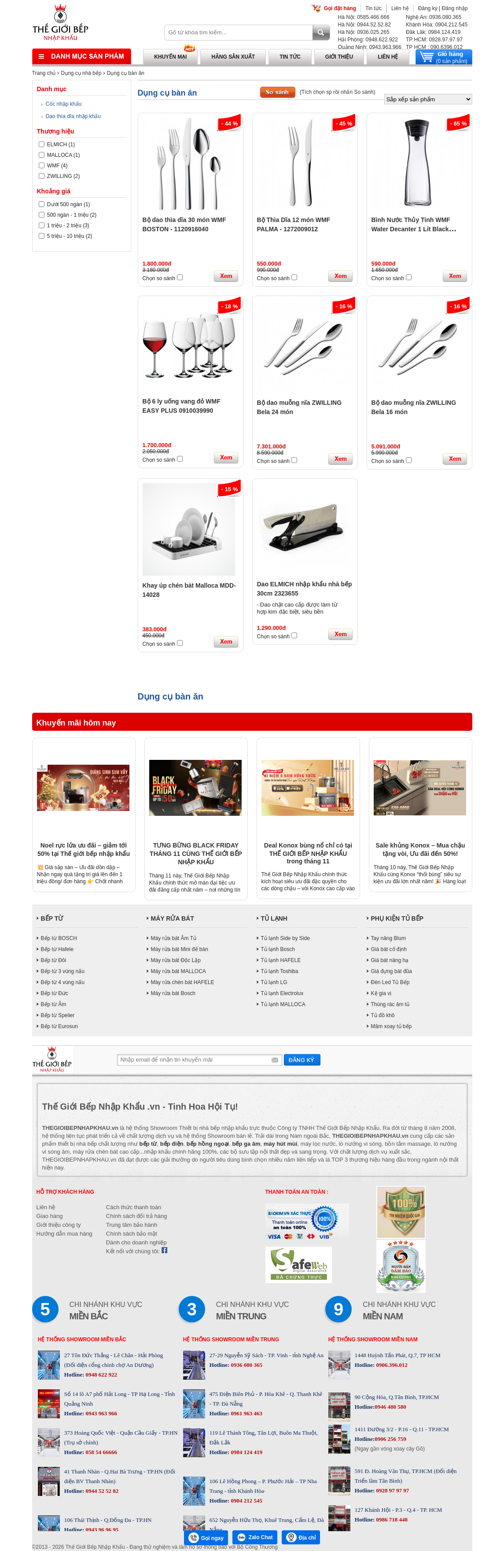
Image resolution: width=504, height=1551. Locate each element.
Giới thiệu (339, 57)
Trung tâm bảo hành (131, 1225)
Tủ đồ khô (383, 1015)
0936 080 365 (245, 1365)
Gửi (302, 1059)
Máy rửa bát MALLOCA (178, 971)
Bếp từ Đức (54, 993)
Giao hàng (50, 1216)
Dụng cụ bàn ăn (125, 73)
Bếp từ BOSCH (59, 938)
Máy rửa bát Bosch (173, 993)
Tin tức (373, 8)
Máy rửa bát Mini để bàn (179, 949)
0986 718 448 (391, 1519)
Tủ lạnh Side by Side (285, 938)
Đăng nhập (454, 8)
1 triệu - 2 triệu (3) (64, 225)
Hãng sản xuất (233, 57)
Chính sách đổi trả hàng (136, 1216)
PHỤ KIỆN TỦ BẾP (397, 918)
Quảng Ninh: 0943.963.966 (369, 47)
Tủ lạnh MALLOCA (283, 1004)
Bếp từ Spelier (58, 1015)
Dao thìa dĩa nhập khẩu (73, 116)
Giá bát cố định (389, 949)
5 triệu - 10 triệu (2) (65, 236)
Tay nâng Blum (388, 938)
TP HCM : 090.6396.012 (434, 47)
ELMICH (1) (57, 144)
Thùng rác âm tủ (390, 1004)
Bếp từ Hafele (57, 949)
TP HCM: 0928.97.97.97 (434, 40)
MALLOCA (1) (59, 155)
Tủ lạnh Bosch (278, 949)
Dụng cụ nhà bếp (81, 73)
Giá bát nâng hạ (390, 960)
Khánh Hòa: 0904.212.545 (436, 25)
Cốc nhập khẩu (64, 104)
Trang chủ (44, 73)
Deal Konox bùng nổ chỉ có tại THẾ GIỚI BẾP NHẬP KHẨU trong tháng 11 (308, 853)
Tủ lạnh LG (274, 982)
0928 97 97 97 (392, 1490)
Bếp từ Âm (53, 1004)
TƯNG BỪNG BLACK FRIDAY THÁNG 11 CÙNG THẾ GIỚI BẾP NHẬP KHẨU (196, 854)
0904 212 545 (245, 1500)
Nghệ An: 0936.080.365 (433, 17)
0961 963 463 (245, 1413)
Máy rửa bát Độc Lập (176, 960)
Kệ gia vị (381, 993)
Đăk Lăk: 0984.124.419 (433, 32)
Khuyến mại (170, 57)
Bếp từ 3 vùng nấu (63, 971)
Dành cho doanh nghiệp (136, 1242)
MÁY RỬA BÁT (172, 918)
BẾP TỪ (52, 918)
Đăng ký (428, 8)
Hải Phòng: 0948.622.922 (368, 40)
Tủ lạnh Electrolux (282, 993)
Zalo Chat (255, 1537)
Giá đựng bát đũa (391, 971)
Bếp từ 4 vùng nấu (63, 982)
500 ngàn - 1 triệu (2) (68, 215)
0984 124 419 (245, 1452)
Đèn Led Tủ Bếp (390, 982)
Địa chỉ (301, 1537)
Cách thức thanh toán (133, 1207)
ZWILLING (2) (59, 176)
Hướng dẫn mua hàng (64, 1233)
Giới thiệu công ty (59, 1225)
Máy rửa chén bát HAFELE (182, 982)
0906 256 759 (390, 1439)
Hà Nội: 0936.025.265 (364, 32)
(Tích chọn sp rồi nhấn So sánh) (337, 92)
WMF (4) (53, 166)
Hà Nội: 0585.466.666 (364, 17)
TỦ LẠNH (274, 918)
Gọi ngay (206, 1537)
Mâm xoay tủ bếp (391, 1026)
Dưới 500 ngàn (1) (64, 204)
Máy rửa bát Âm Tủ (173, 938)
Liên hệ (400, 8)
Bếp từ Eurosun (59, 1026)
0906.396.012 (391, 1365)
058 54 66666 (100, 1452)
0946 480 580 (390, 1406)
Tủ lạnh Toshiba (279, 971)
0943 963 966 (100, 1413)
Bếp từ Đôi (53, 960)
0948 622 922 (100, 1374)
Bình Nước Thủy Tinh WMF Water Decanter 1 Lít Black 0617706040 (411, 229)
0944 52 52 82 (101, 1491)
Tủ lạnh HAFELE (281, 960)
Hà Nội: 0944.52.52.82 (364, 25)
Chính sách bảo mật (131, 1233)
